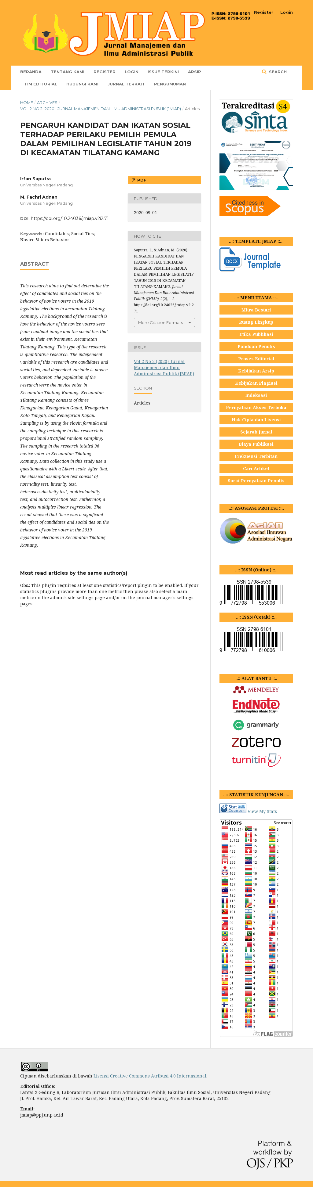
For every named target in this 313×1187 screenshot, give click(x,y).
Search (277, 71)
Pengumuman (170, 83)
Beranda (31, 71)
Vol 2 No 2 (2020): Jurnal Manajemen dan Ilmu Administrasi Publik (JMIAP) (100, 108)
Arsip (194, 71)
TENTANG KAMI (67, 71)
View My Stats (262, 811)
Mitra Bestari (256, 310)
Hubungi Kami (82, 83)
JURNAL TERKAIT (126, 83)
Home (26, 102)
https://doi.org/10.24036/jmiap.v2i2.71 (70, 218)
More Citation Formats (160, 322)
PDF (141, 180)
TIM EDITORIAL (40, 83)
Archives (47, 102)
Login (131, 71)
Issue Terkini (163, 71)
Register (105, 71)
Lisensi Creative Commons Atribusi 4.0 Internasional (150, 1076)
